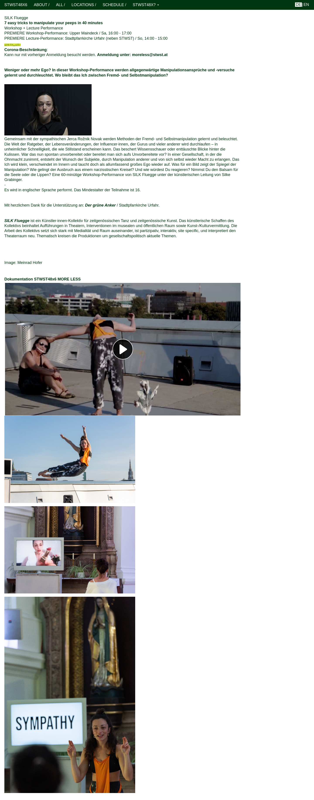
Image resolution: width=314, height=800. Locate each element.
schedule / (114, 5)
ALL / (60, 5)
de (298, 4)
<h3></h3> (123, 349)
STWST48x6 (15, 5)
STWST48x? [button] (146, 5)
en (306, 4)
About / (41, 5)
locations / (84, 5)
